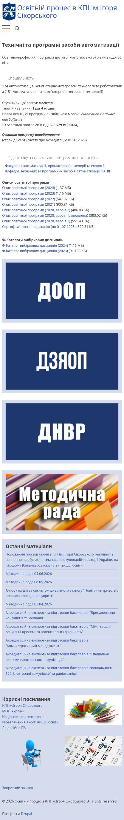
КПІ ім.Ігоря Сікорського (22, 705)
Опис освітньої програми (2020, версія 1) (36, 221)
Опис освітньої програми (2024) (28, 187)
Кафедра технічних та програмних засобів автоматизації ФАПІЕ (58, 171)
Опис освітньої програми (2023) (28, 193)
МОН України (13, 711)
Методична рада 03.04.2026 (29, 604)
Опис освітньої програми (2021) (28, 204)
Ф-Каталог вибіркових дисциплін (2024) (35, 245)
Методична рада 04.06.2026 (29, 573)
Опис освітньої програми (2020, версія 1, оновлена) (45, 215)
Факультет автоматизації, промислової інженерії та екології (54, 165)
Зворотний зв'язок (17, 787)
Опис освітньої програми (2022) (28, 199)
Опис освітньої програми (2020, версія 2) (36, 210)
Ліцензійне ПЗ (14, 727)
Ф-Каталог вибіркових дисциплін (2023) (35, 250)
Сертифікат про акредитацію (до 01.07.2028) (39, 226)
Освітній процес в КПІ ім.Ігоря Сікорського (67, 11)
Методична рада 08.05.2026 (29, 582)
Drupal (26, 813)
